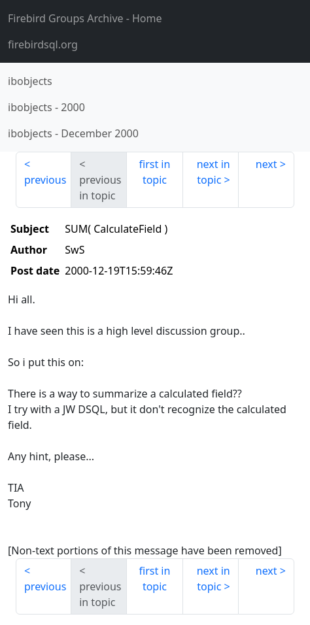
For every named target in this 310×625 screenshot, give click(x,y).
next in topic (213, 172)
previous (45, 180)
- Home (85, 18)
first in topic (155, 172)
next (266, 164)
